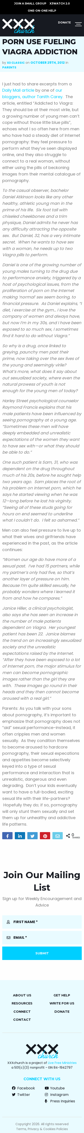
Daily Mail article (18, 90)
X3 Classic (16, 63)
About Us (22, 995)
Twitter (21, 1095)
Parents (9, 67)
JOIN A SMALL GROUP (30, 3)
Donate (64, 22)
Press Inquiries (60, 1101)
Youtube (55, 1088)
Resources (22, 1003)
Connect (22, 1012)
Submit (42, 953)
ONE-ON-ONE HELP (42, 10)
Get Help (62, 995)
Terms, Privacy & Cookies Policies (42, 1129)
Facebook (23, 1088)
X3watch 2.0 (60, 3)
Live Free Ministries (62, 1063)
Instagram (57, 1095)
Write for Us (62, 1003)
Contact (22, 1020)
